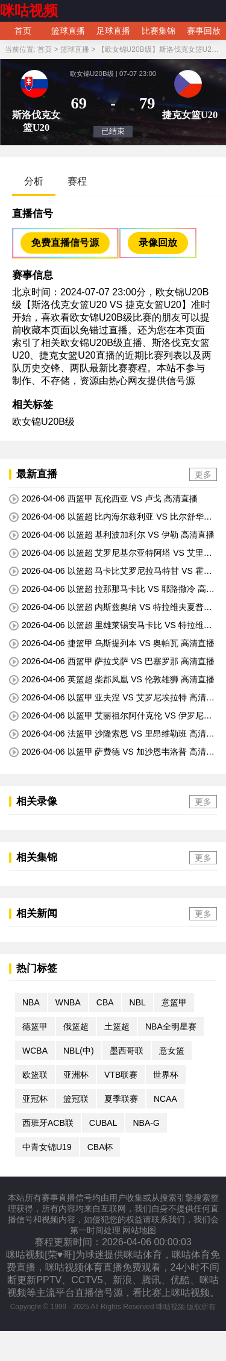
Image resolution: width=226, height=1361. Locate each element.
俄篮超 (76, 1026)
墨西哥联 (126, 1050)
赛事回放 (204, 31)
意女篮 (171, 1050)
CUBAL (103, 1123)
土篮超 (117, 1026)
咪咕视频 (29, 10)
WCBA (35, 1050)
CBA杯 (100, 1147)
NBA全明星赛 (170, 1026)
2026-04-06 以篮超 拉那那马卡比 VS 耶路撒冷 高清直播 (112, 589)
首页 (22, 31)
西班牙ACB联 (48, 1123)
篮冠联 (76, 1099)
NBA (31, 1002)
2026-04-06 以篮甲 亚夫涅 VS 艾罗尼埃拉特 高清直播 (112, 698)
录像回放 (158, 242)
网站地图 (139, 1230)
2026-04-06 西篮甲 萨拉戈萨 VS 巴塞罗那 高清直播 (112, 661)
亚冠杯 (35, 1099)
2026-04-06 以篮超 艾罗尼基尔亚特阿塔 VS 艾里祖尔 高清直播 (110, 553)
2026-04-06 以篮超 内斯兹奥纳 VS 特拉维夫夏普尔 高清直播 (110, 607)
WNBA (68, 1002)
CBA (105, 1002)
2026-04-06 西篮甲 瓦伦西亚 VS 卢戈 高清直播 (103, 499)
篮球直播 (68, 31)
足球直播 (113, 31)
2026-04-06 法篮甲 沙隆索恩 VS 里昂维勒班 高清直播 (112, 734)
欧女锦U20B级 (43, 421)
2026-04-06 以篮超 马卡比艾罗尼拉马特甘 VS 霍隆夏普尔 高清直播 (110, 571)
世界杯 (165, 1075)
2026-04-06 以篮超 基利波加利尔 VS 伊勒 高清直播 (112, 535)
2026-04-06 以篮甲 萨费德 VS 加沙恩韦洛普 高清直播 (112, 752)
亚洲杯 (76, 1075)
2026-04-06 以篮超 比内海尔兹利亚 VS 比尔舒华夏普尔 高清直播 (110, 517)
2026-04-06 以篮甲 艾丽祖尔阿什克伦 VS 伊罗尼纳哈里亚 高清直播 (110, 716)
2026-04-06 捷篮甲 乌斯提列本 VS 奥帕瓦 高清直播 (112, 643)
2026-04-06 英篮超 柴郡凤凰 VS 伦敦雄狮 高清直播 (112, 679)
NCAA (165, 1099)
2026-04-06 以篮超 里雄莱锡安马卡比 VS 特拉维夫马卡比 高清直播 (110, 625)
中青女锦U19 (47, 1147)
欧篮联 (35, 1075)
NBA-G (146, 1123)
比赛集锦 (158, 31)
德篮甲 (35, 1026)
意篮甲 (174, 1002)
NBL (138, 1002)
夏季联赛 (121, 1099)
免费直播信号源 (65, 242)
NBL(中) (78, 1050)
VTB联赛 (120, 1075)
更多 (203, 474)
